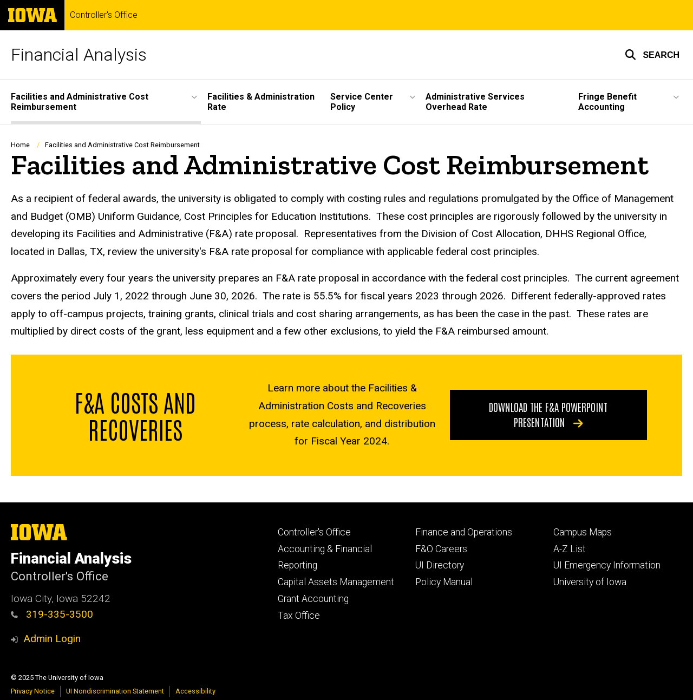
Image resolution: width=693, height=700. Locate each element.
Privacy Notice (33, 691)
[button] (652, 54)
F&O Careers (441, 549)
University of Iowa (589, 582)
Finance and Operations (463, 532)
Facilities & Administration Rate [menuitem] (261, 101)
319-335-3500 (52, 614)
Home (20, 145)
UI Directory (439, 565)
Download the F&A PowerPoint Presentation (548, 414)
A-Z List (569, 549)
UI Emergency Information (607, 565)
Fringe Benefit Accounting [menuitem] (607, 101)
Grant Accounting (313, 598)
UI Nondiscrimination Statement (115, 691)
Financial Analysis (79, 54)
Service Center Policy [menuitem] (361, 101)
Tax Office (299, 615)
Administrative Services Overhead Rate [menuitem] (475, 101)
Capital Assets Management (336, 582)
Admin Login (52, 638)
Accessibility (195, 691)
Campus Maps (582, 532)
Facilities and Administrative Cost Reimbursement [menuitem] (79, 101)
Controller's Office (104, 15)
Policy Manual (444, 582)
